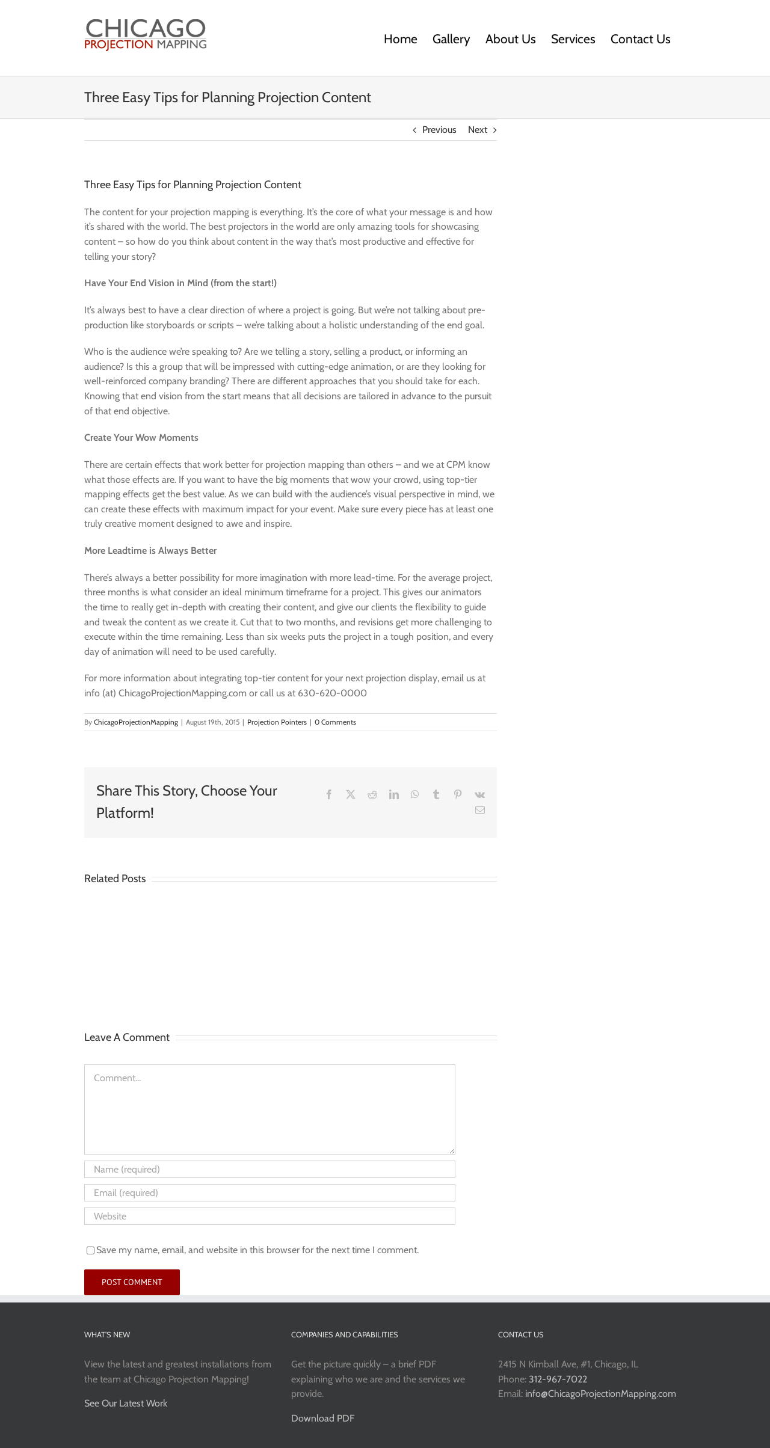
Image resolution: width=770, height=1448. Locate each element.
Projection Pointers (277, 721)
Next (477, 129)
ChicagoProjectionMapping (136, 721)
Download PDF (322, 1418)
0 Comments (335, 721)
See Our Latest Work (125, 1403)
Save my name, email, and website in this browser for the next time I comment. (257, 1250)
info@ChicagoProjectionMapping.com (600, 1393)
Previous (439, 129)
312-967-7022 (558, 1379)
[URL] (269, 1216)
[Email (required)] (269, 1192)
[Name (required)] (269, 1169)
